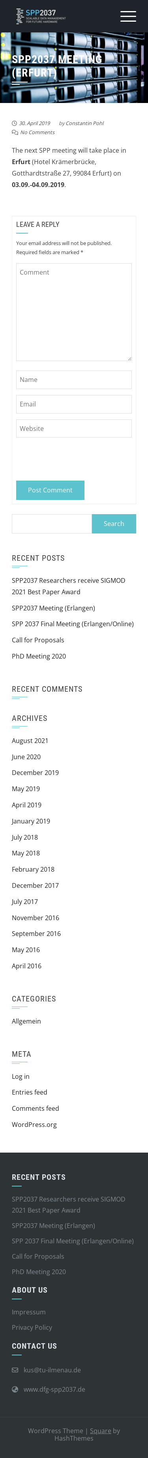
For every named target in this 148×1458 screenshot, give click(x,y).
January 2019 (31, 821)
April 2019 (26, 805)
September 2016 (36, 933)
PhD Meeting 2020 (39, 656)
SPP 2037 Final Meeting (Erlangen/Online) (73, 624)
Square (100, 1430)
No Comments (37, 132)
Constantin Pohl (84, 123)
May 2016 (26, 949)
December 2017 (35, 885)
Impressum (29, 1312)
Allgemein (26, 1021)
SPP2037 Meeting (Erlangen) (53, 608)
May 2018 (26, 853)
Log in (21, 1076)
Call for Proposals (38, 640)
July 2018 (25, 837)
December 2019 (35, 772)
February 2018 (33, 869)
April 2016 (26, 966)
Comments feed (35, 1108)
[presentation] (70, 457)
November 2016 (35, 917)
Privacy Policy (32, 1327)
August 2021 (30, 740)
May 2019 (26, 788)
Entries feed (29, 1092)
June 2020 (26, 756)
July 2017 (25, 901)
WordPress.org (34, 1124)
